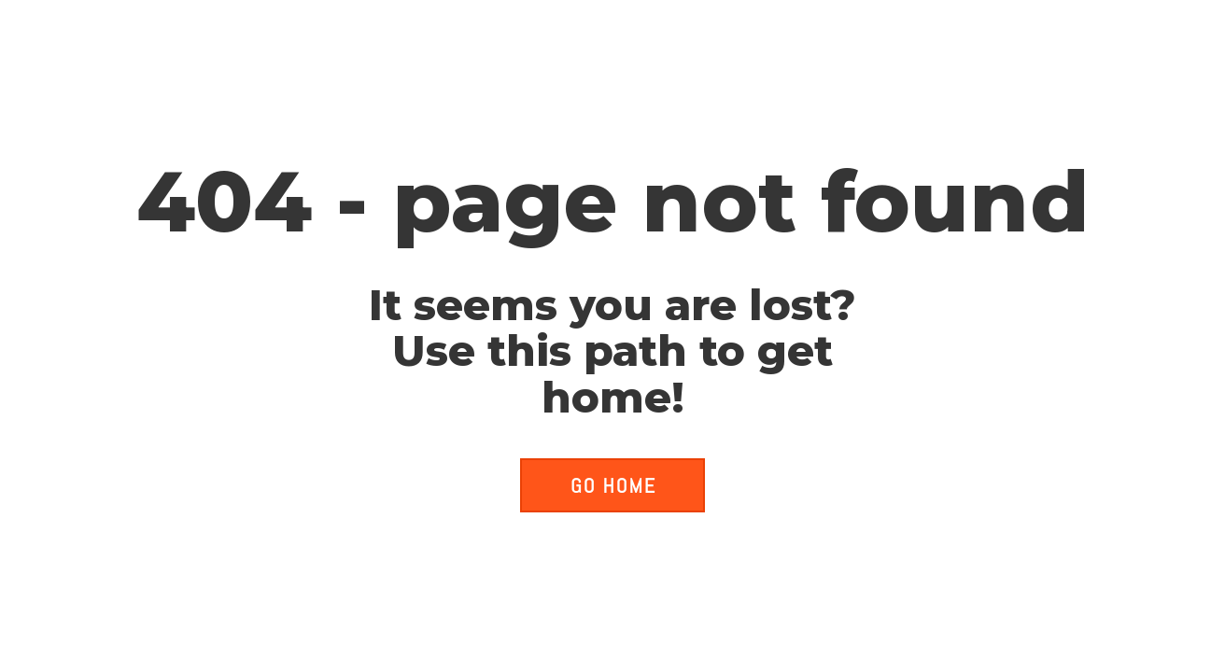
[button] (612, 485)
